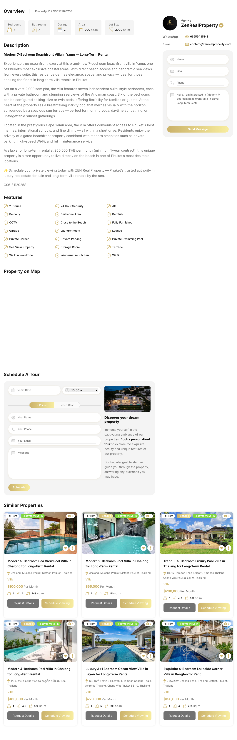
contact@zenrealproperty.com (208, 44)
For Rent (12, 515)
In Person (41, 405)
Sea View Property (21, 247)
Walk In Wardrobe (21, 255)
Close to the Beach (73, 222)
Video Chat (67, 405)
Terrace (117, 247)
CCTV (13, 222)
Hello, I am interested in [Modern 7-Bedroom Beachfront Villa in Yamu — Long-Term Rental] (200, 105)
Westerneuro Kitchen (75, 255)
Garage (14, 230)
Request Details (23, 603)
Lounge (117, 230)
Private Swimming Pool (127, 239)
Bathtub (117, 214)
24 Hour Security (72, 206)
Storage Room (70, 247)
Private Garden (19, 239)
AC (114, 206)
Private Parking (71, 239)
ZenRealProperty (199, 25)
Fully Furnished (122, 222)
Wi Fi (115, 255)
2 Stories (15, 206)
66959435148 (196, 36)
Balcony (14, 214)
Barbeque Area (71, 214)
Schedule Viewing (57, 603)
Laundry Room (70, 230)
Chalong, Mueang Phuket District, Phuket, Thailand (40, 573)
